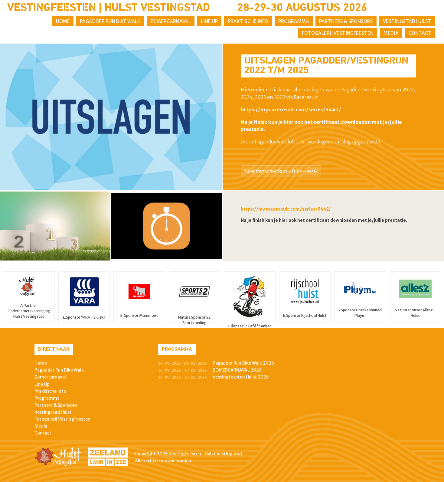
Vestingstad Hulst (407, 21)
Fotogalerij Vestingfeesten (338, 33)
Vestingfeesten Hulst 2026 (241, 377)
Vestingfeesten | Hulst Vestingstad (108, 8)
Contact (420, 33)
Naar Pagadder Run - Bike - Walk (281, 171)
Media (391, 33)
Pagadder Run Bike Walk (110, 21)
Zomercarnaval (170, 21)
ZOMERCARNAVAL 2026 (237, 370)
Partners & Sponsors (346, 21)
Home (63, 21)
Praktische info (248, 21)
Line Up (209, 21)
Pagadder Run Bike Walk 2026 (243, 363)
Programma (293, 21)
